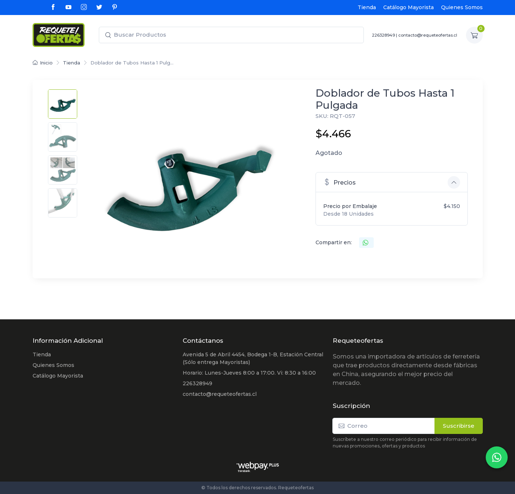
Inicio (43, 63)
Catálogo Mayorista (408, 7)
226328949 (383, 35)
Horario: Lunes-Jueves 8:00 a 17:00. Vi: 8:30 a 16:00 (249, 372)
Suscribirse (458, 425)
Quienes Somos (462, 7)
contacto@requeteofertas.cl (427, 35)
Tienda (367, 7)
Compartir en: (334, 242)
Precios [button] (339, 182)
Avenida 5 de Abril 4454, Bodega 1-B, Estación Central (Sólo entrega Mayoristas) (253, 358)
